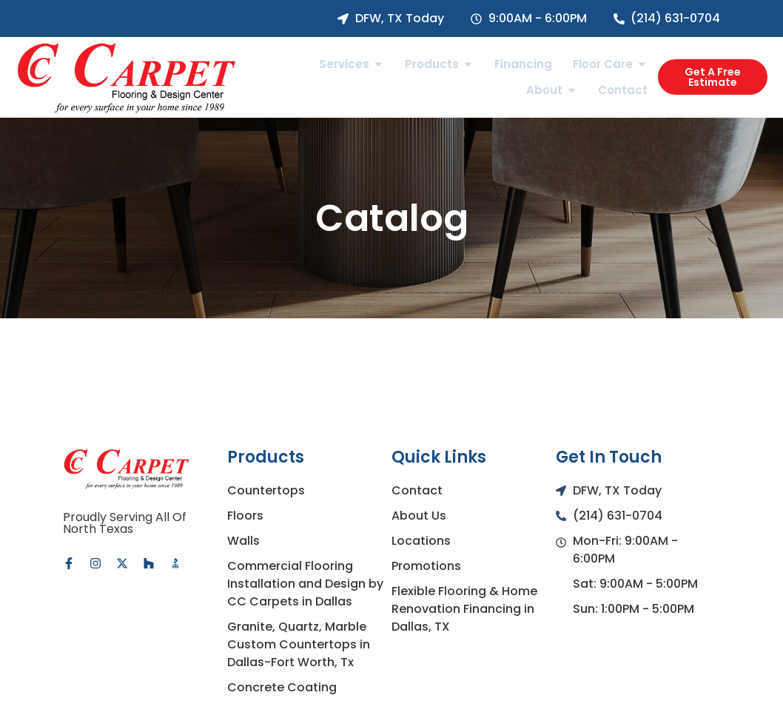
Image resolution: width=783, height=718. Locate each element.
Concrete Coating (282, 687)
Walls (243, 540)
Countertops (266, 490)
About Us (419, 515)
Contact (417, 490)
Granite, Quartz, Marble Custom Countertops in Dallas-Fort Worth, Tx (298, 644)
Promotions (426, 565)
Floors (245, 515)
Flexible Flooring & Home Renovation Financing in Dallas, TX (464, 609)
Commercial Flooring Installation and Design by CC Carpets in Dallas (305, 583)
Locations (421, 540)
